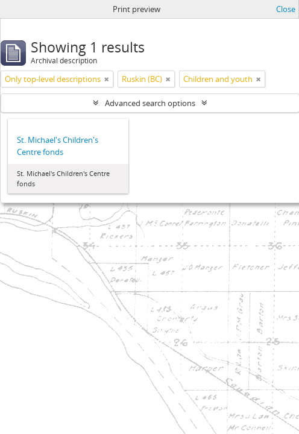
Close (285, 9)
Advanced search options (150, 103)
